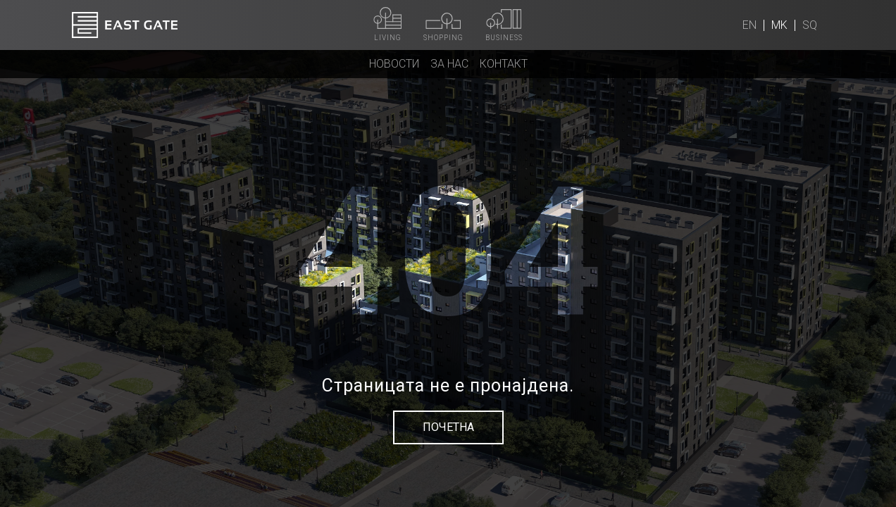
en (749, 25)
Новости (394, 63)
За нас (449, 63)
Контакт (504, 63)
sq (809, 25)
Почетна (448, 427)
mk (779, 25)
